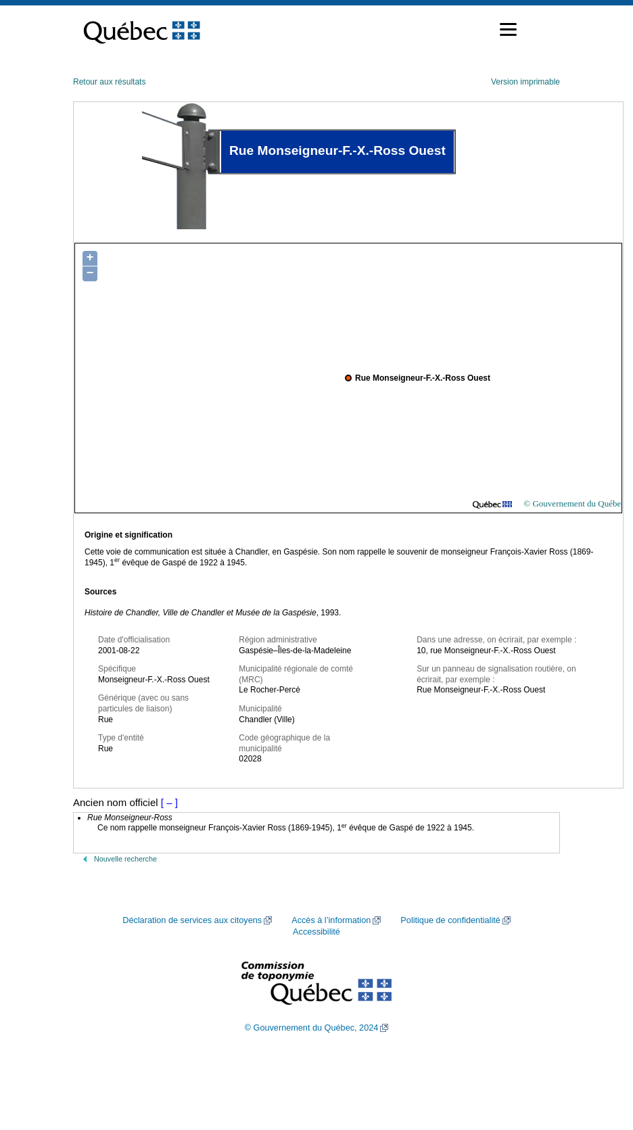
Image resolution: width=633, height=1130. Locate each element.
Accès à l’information (331, 920)
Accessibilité (316, 932)
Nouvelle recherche (125, 859)
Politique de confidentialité (450, 920)
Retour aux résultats (109, 82)
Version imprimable (525, 82)
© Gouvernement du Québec (574, 503)
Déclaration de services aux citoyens (192, 920)
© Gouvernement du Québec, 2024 (312, 1028)
